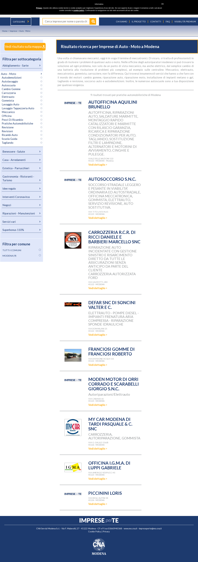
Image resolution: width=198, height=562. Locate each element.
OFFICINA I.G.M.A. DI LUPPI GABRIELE (109, 465)
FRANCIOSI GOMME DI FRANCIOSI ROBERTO (111, 351)
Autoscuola (9, 85)
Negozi (6, 205)
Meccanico (8, 112)
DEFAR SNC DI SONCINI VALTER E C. (112, 305)
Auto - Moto (8, 73)
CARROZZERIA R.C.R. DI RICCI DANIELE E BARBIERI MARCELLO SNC (114, 237)
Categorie (21, 22)
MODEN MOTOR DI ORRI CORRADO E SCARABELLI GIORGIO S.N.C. (113, 384)
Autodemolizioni (11, 77)
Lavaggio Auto (10, 104)
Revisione (8, 127)
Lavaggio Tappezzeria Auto (18, 108)
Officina (7, 115)
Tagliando (7, 142)
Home (4, 31)
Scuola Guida (9, 138)
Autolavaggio (10, 81)
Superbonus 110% (13, 229)
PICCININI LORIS (105, 493)
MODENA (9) (9, 255)
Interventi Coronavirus (16, 196)
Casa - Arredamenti (14, 159)
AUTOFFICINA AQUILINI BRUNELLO (112, 104)
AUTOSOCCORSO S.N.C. (112, 179)
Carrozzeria (9, 93)
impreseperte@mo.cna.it (150, 528)
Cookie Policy (94, 531)
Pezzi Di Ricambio (12, 119)
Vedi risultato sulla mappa (25, 46)
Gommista (8, 100)
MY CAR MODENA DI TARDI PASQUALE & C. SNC (110, 424)
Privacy (106, 531)
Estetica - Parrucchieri (15, 168)
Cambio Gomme (11, 89)
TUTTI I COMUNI (11, 250)
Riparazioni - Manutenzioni (18, 213)
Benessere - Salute (13, 151)
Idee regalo (9, 188)
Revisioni (7, 131)
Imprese (13, 31)
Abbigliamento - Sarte (15, 65)
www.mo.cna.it (130, 528)
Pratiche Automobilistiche (17, 123)
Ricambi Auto (10, 135)
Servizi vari (9, 221)
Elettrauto (8, 96)
